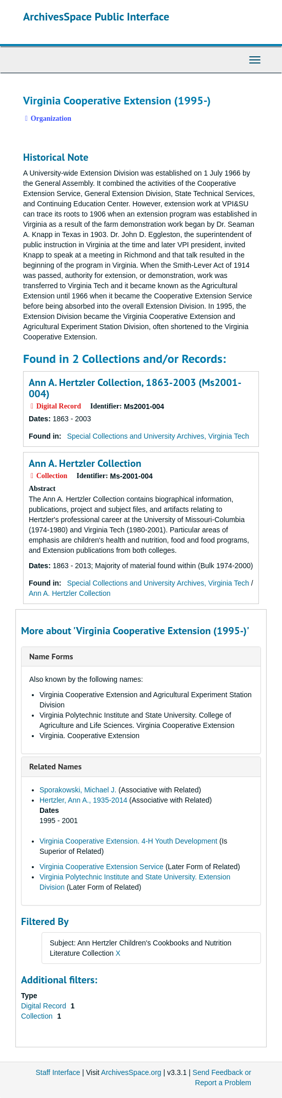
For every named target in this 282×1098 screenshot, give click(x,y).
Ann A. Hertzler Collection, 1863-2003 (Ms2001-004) (135, 388)
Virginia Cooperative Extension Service (101, 867)
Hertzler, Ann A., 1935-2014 (83, 800)
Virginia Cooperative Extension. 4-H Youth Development (128, 841)
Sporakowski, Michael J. (77, 790)
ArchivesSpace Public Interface (96, 16)
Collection (37, 1016)
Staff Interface (57, 1072)
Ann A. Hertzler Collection (85, 463)
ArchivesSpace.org (131, 1072)
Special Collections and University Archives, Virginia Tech (158, 436)
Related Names (55, 766)
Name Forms (51, 656)
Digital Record (44, 1006)
